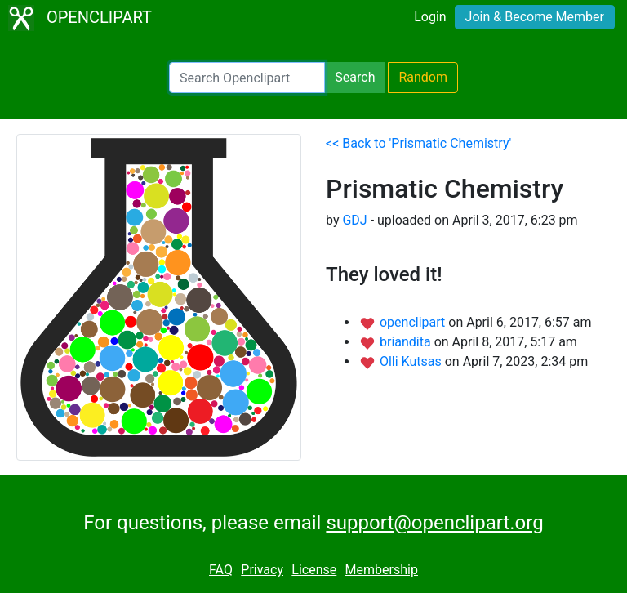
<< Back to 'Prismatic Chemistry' (418, 143)
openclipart (414, 322)
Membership (381, 569)
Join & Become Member (534, 17)
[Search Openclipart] (247, 77)
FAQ (221, 569)
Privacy (262, 569)
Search (355, 77)
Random (422, 77)
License (313, 569)
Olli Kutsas (412, 361)
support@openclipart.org (434, 522)
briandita (407, 342)
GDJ (354, 220)
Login (430, 17)
